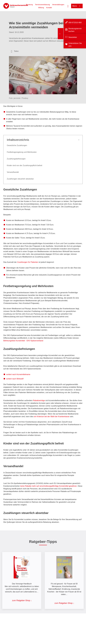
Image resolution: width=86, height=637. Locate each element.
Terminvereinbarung (42, 4)
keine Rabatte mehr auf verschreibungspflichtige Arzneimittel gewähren (48, 486)
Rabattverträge (39, 400)
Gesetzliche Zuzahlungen (17, 145)
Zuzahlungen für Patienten (27, 262)
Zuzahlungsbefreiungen (16, 159)
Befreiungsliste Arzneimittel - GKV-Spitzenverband (23, 341)
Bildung (41, 7)
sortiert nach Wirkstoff (14, 379)
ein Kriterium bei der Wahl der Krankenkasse (51, 416)
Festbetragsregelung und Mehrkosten (22, 152)
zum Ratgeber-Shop (21, 600)
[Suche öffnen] (68, 5)
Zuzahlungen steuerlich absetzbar (20, 179)
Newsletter (73, 37)
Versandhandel (13, 172)
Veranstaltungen (58, 4)
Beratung (29, 4)
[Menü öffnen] (77, 6)
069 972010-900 (75, 23)
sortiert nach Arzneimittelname (18, 374)
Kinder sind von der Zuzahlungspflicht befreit (24, 165)
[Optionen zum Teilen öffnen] (15, 51)
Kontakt (49, 7)
